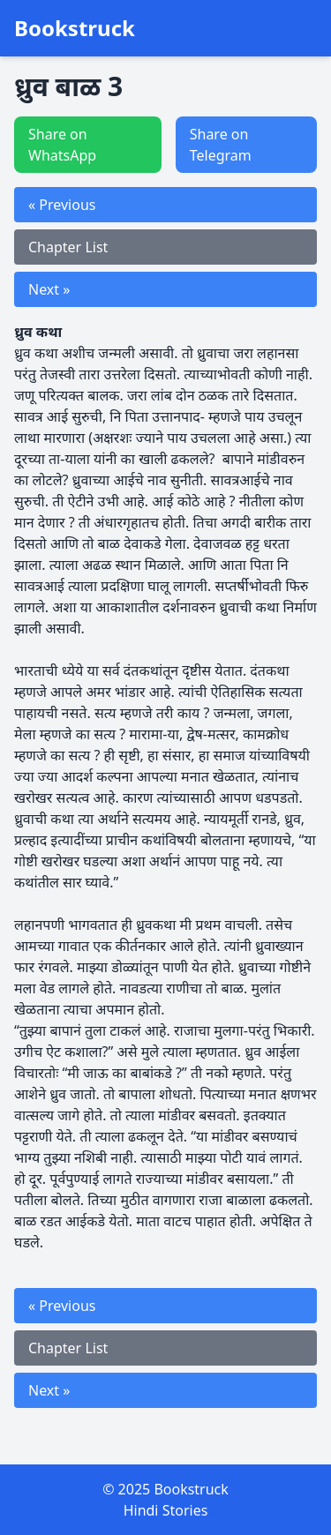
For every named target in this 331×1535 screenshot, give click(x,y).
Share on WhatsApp (62, 144)
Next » (49, 289)
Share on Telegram (221, 144)
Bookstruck (74, 28)
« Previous (61, 204)
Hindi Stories (166, 1510)
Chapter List (68, 247)
